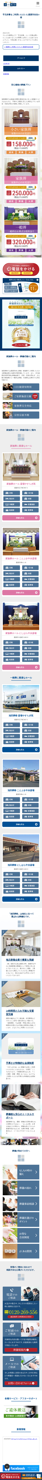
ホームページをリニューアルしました (24, 1439)
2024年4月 (6, 63)
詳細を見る (28, 517)
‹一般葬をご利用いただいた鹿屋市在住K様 (18, 47)
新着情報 (6, 74)
